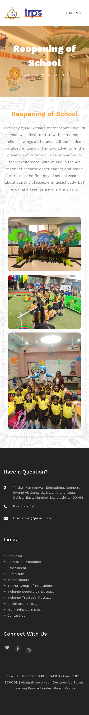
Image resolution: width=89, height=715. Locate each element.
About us (13, 556)
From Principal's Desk (23, 609)
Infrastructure (16, 580)
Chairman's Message (21, 604)
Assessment (15, 568)
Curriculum (14, 574)
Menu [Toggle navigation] (74, 13)
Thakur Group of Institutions (28, 585)
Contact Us (14, 615)
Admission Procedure (22, 562)
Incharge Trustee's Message (28, 597)
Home (27, 75)
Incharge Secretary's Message (29, 591)
